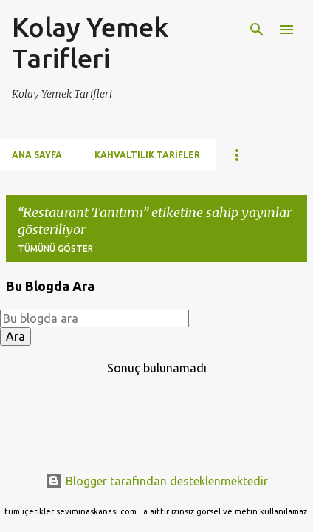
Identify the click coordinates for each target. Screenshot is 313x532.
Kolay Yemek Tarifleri (90, 42)
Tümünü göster (55, 248)
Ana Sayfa (37, 155)
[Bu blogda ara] (94, 318)
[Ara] (257, 29)
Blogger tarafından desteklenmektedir (156, 481)
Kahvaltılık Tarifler (147, 155)
